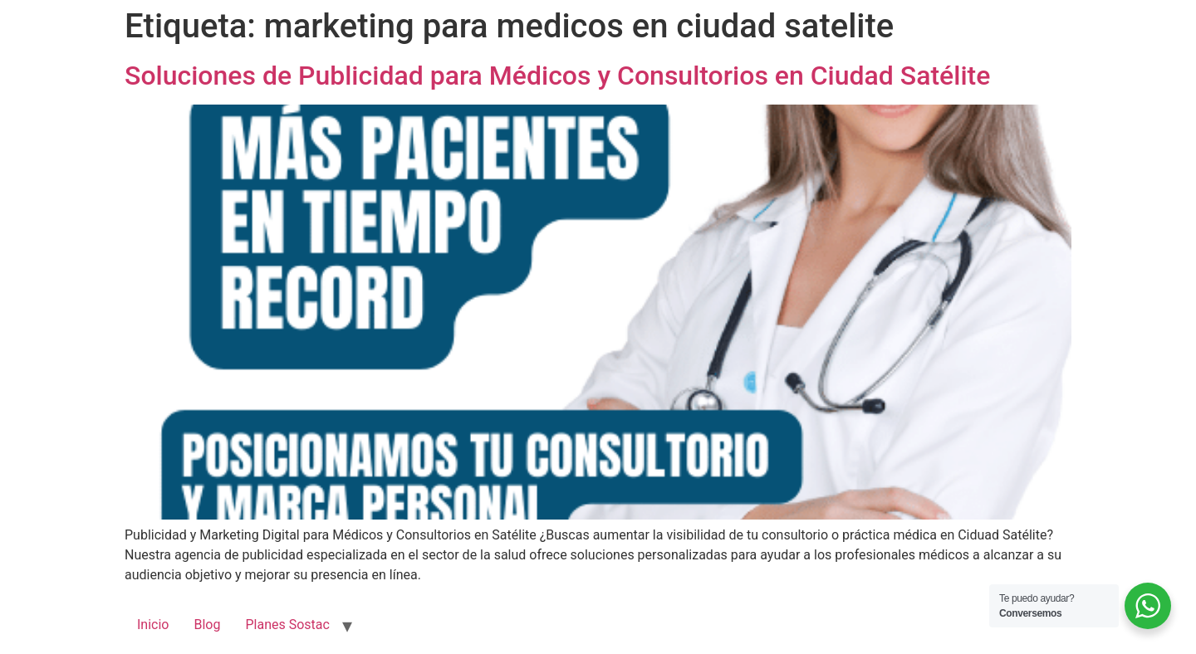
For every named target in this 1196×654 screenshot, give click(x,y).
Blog (207, 624)
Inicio (153, 624)
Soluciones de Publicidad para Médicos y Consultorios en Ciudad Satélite (557, 75)
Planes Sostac (287, 624)
